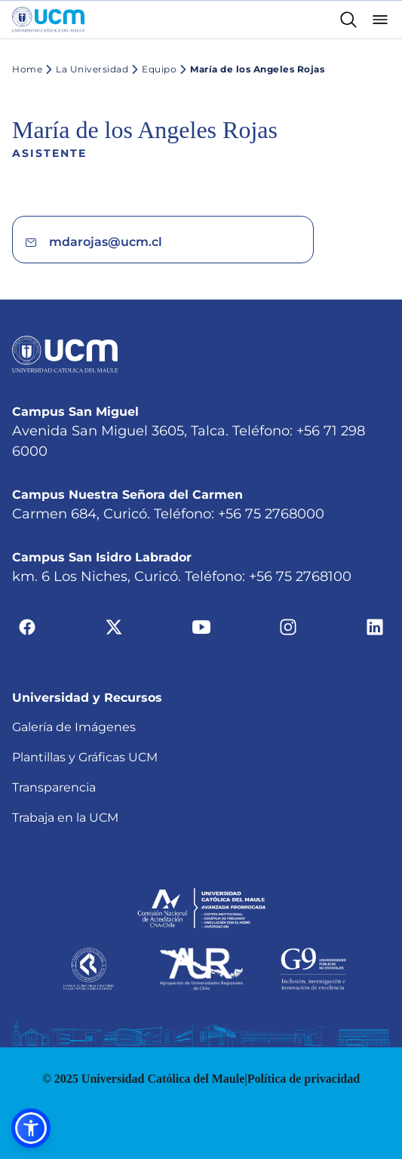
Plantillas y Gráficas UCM (85, 757)
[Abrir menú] (380, 19)
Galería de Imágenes (74, 727)
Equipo (152, 69)
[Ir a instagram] (288, 626)
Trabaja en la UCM (65, 817)
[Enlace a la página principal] (48, 19)
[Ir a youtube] (201, 626)
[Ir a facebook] (27, 626)
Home (27, 69)
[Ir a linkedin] (375, 626)
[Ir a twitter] (114, 626)
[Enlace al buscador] (348, 19)
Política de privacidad (303, 1078)
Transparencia (54, 787)
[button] (31, 1128)
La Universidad (85, 69)
